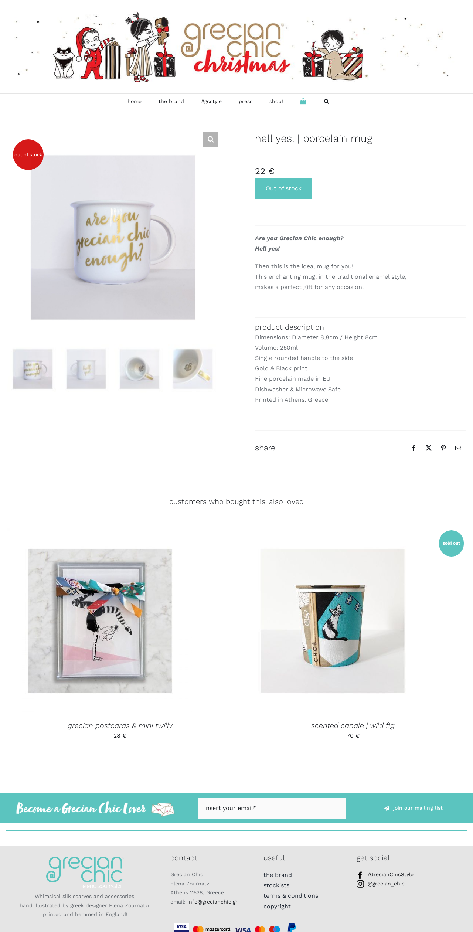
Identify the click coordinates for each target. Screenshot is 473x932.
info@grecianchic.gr (212, 902)
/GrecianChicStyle (385, 874)
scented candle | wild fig (353, 725)
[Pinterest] (443, 448)
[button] (326, 101)
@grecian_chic (381, 884)
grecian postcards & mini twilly (120, 725)
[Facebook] (413, 448)
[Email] (458, 448)
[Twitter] (428, 448)
